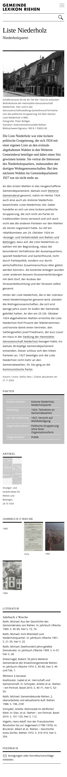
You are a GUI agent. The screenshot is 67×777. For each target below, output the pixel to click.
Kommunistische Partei (17, 369)
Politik (35, 437)
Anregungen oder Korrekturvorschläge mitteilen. (28, 757)
